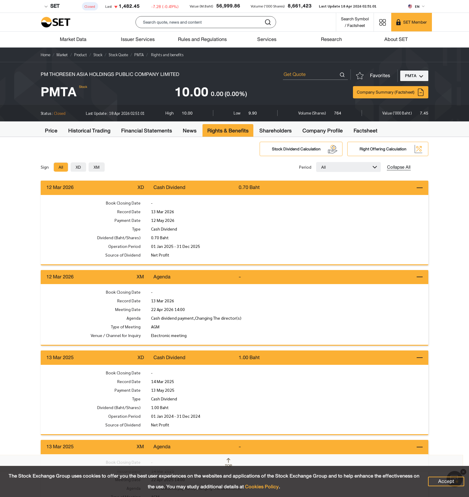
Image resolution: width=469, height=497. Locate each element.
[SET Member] (411, 22)
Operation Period (124, 246)
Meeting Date (128, 309)
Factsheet (365, 130)
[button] (205, 22)
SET (51, 6)
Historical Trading (89, 130)
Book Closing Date (123, 202)
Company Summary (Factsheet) (390, 92)
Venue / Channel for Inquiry (116, 336)
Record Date (129, 211)
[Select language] (416, 6)
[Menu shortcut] (382, 22)
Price (51, 130)
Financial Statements (146, 130)
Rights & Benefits (228, 130)
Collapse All (398, 167)
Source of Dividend (123, 254)
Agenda (134, 318)
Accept (446, 481)
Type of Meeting (126, 327)
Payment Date (128, 220)
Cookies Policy (262, 486)
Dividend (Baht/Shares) (119, 237)
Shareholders (275, 130)
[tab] (61, 167)
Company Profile (322, 130)
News (190, 130)
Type (136, 228)
